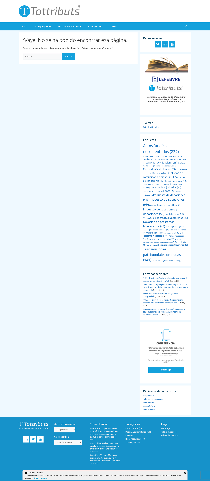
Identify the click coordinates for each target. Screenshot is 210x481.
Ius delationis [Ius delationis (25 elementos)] (174, 214)
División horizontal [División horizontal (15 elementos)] (176, 181)
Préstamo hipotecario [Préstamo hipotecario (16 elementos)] (155, 236)
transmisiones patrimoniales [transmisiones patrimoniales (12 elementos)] (174, 245)
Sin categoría (130, 442)
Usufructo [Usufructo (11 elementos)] (158, 261)
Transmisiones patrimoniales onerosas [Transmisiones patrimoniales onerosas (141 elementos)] (162, 254)
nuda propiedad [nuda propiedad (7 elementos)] (173, 227)
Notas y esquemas (42, 26)
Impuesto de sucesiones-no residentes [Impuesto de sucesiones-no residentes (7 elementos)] (164, 205)
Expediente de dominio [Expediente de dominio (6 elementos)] (153, 191)
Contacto (114, 26)
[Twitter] (158, 44)
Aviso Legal (166, 428)
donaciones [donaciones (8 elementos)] (148, 184)
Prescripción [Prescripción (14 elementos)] (153, 233)
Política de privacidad (170, 435)
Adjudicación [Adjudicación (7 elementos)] (149, 156)
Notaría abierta (149, 409)
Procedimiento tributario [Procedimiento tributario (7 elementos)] (172, 233)
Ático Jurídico (148, 402)
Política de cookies (169, 432)
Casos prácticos (95, 26)
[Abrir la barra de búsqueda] (186, 26)
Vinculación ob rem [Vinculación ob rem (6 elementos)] (172, 261)
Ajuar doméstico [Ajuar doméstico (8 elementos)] (163, 156)
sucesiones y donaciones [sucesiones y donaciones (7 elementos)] (164, 242)
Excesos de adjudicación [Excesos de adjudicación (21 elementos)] (166, 187)
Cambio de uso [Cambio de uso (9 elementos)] (161, 159)
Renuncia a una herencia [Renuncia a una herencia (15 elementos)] (160, 239)
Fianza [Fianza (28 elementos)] (169, 191)
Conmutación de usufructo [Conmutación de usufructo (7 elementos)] (165, 166)
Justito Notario (149, 406)
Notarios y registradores (153, 399)
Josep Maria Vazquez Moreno (102, 428)
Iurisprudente (148, 395)
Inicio (24, 26)
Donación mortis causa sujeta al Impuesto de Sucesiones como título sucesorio (105, 461)
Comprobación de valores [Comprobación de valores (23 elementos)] (161, 162)
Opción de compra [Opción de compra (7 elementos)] (158, 230)
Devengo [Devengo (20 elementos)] (159, 173)
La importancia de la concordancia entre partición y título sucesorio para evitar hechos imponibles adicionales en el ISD (164, 312)
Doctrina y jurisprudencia (69, 26)
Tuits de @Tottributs (151, 127)
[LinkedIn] (165, 44)
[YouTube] (172, 44)
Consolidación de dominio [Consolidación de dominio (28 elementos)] (160, 169)
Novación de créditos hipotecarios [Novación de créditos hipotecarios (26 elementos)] (166, 217)
